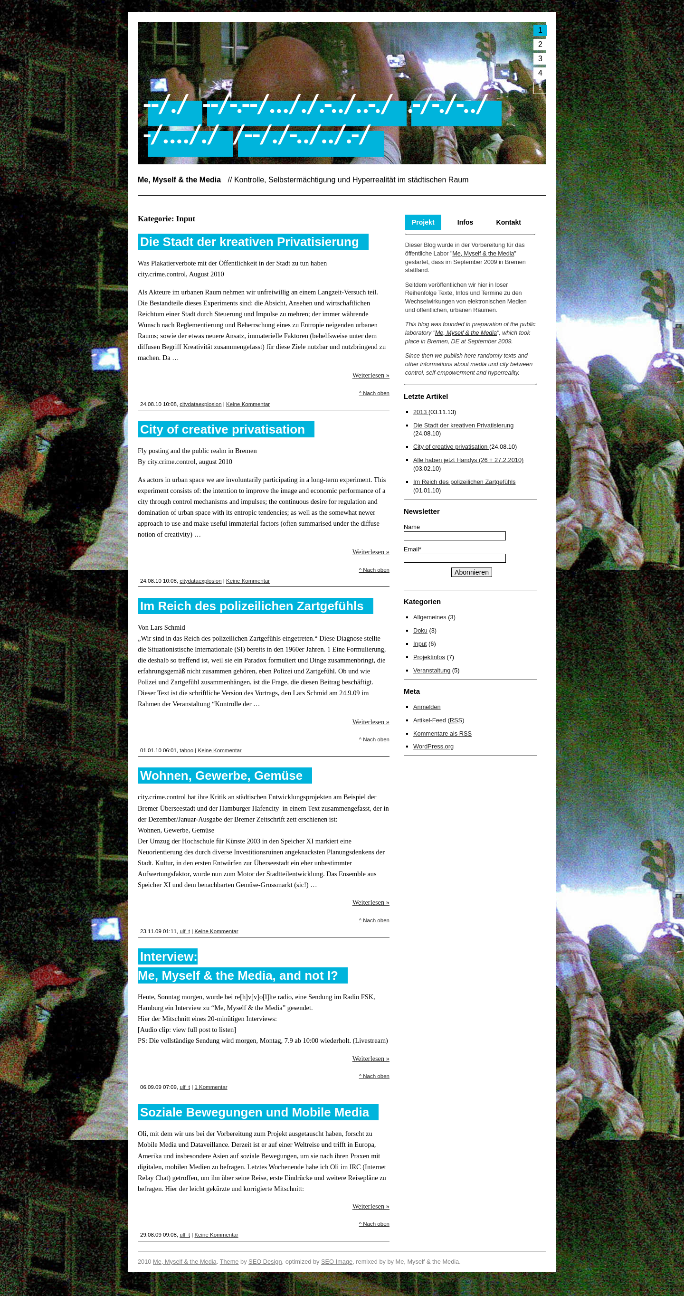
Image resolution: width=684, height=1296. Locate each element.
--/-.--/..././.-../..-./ (297, 103)
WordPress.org (433, 746)
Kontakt (508, 222)
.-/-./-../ (447, 103)
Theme (229, 1261)
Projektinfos (429, 657)
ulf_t (185, 931)
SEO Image (336, 1261)
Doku (420, 630)
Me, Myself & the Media (483, 253)
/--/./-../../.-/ (301, 134)
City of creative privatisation (222, 429)
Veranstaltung (431, 670)
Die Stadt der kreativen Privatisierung (249, 241)
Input (420, 643)
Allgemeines (429, 617)
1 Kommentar (210, 1087)
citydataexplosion (200, 404)
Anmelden (427, 706)
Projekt (423, 222)
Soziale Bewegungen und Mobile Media (254, 1112)
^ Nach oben (374, 393)
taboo (186, 750)
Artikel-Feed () (438, 720)
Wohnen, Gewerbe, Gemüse (221, 775)
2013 (420, 412)
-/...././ (180, 134)
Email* (412, 549)
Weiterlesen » (371, 375)
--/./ (165, 103)
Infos (465, 222)
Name (412, 526)
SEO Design (265, 1261)
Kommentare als (442, 733)
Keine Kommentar (248, 404)
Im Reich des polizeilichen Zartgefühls (252, 606)
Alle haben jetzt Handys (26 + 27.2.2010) (468, 460)
